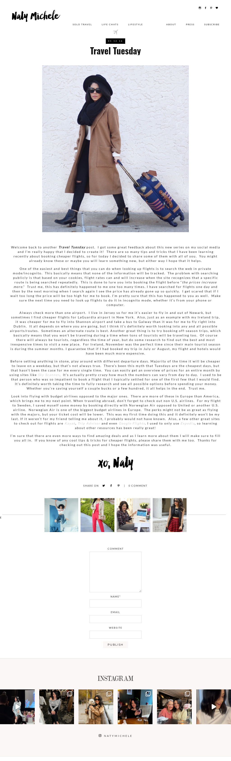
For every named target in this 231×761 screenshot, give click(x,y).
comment (116, 548)
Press (190, 21)
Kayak (70, 423)
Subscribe (212, 21)
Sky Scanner (49, 375)
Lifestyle (135, 21)
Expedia (187, 423)
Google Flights (132, 423)
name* (116, 596)
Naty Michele (38, 19)
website (115, 627)
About (171, 21)
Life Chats (110, 21)
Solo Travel (82, 21)
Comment (138, 485)
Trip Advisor (89, 423)
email (115, 612)
